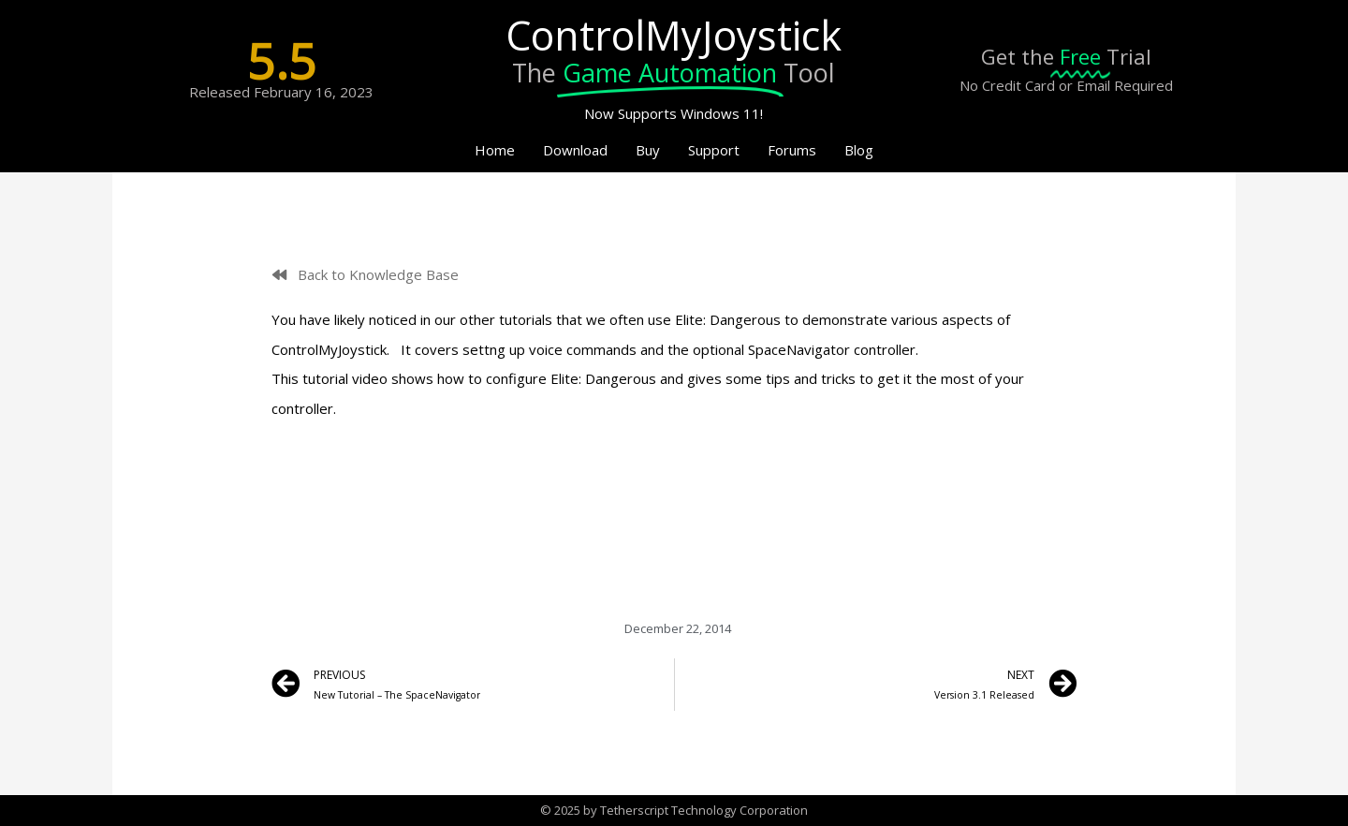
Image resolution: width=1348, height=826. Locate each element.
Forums (792, 149)
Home (495, 149)
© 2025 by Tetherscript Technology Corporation (674, 810)
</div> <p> (674, 493)
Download (575, 149)
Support (714, 149)
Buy (648, 149)
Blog (858, 149)
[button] (365, 275)
